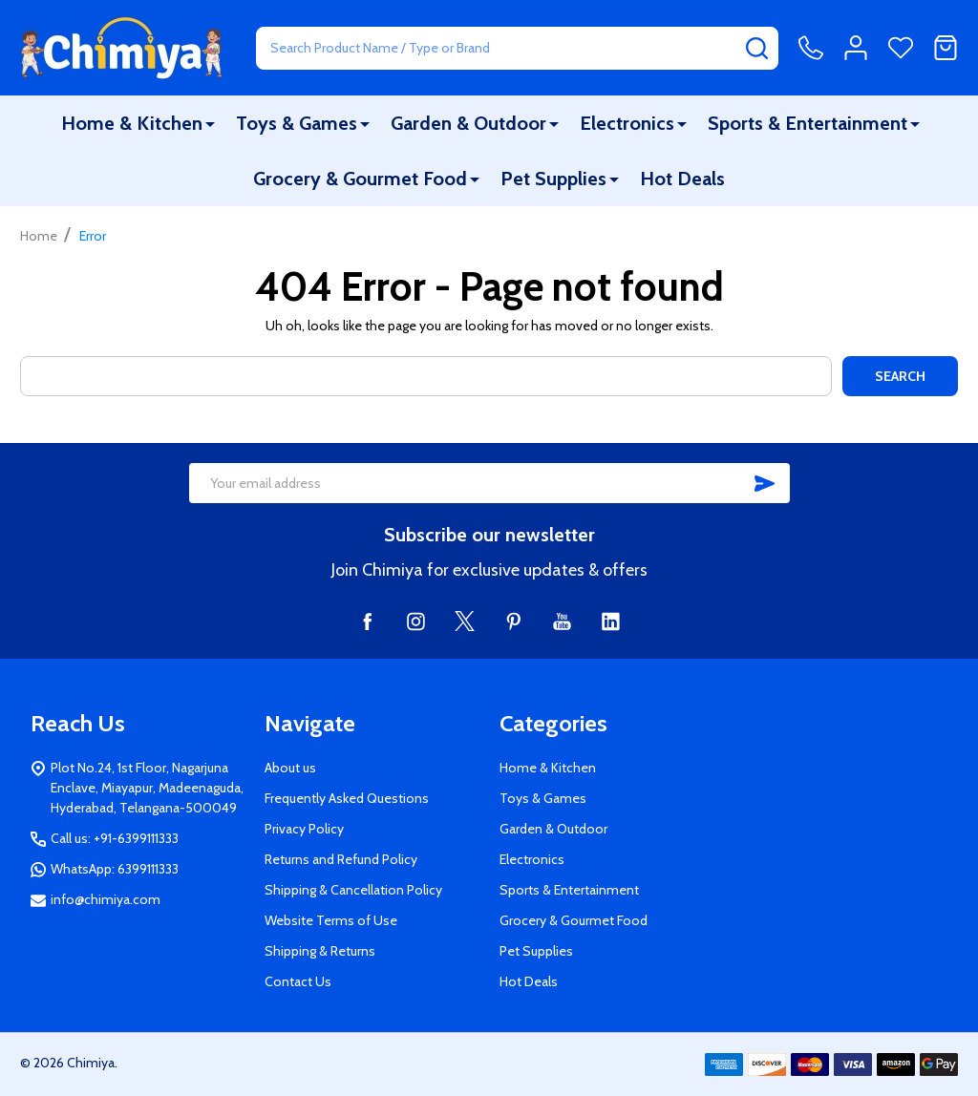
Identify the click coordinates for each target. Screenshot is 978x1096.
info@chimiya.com (105, 899)
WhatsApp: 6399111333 (115, 868)
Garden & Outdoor (468, 123)
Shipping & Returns (320, 950)
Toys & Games (296, 123)
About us (290, 767)
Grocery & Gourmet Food (360, 178)
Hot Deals (682, 178)
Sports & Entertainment (807, 123)
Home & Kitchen (131, 123)
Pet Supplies (553, 178)
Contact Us (298, 981)
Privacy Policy (304, 828)
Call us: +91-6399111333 (115, 838)
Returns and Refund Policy (341, 859)
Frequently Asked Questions (347, 798)
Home (38, 235)
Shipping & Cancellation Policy (353, 889)
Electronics (627, 123)
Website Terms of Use (331, 920)
